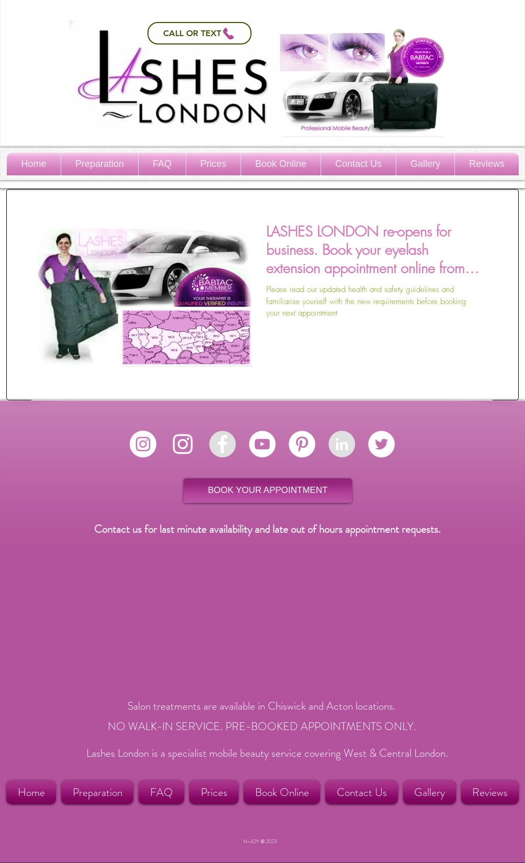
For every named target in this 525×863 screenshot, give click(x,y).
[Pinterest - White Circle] (302, 444)
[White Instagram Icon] (182, 444)
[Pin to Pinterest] (495, 202)
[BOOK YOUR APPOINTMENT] (268, 490)
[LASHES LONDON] (341, 444)
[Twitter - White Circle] (381, 444)
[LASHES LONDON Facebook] (222, 444)
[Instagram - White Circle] (143, 444)
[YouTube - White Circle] (262, 444)
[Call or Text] (199, 33)
